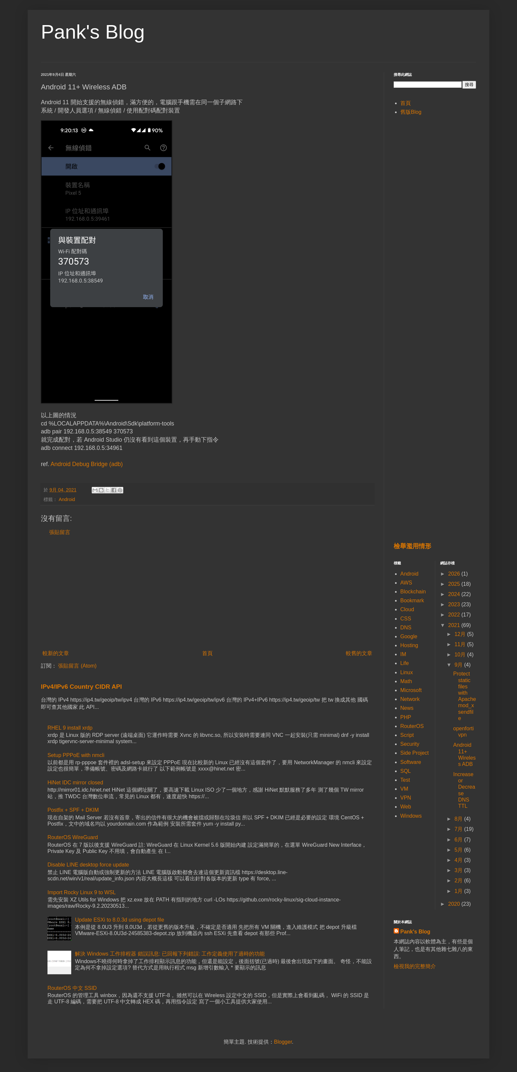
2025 (454, 584)
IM (403, 654)
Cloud (407, 609)
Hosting (409, 645)
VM (404, 789)
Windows (411, 816)
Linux (406, 672)
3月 (459, 870)
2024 (454, 594)
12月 (460, 634)
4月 (459, 860)
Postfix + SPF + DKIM (73, 810)
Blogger (283, 1042)
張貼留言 (59, 532)
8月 (459, 819)
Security (409, 744)
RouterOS (412, 726)
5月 (459, 850)
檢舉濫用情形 (412, 546)
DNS (405, 627)
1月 (459, 891)
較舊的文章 (359, 653)
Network (410, 699)
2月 (459, 880)
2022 (454, 614)
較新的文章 (56, 653)
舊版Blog (410, 112)
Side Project (414, 753)
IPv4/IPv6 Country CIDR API (81, 686)
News (406, 708)
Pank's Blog (93, 32)
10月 (460, 654)
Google (408, 636)
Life (404, 663)
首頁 (207, 653)
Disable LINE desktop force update (88, 864)
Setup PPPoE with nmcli (76, 755)
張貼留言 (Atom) (77, 666)
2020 (454, 904)
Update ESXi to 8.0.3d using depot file (119, 920)
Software (410, 762)
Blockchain (413, 591)
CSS (405, 618)
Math (406, 681)
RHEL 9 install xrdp (69, 728)
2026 (454, 574)
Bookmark (412, 600)
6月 (459, 839)
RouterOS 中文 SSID (72, 988)
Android (67, 499)
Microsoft (411, 690)
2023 (454, 604)
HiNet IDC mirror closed (75, 782)
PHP (405, 717)
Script (407, 735)
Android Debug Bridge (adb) (86, 464)
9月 (459, 665)
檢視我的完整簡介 (415, 966)
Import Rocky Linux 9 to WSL (81, 892)
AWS (406, 582)
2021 (454, 625)
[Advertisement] (207, 593)
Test (405, 780)
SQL (405, 771)
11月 (460, 644)
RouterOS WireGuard (72, 837)
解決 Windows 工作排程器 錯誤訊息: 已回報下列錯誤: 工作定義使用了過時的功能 (170, 954)
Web (405, 806)
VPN (405, 798)
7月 (459, 829)
